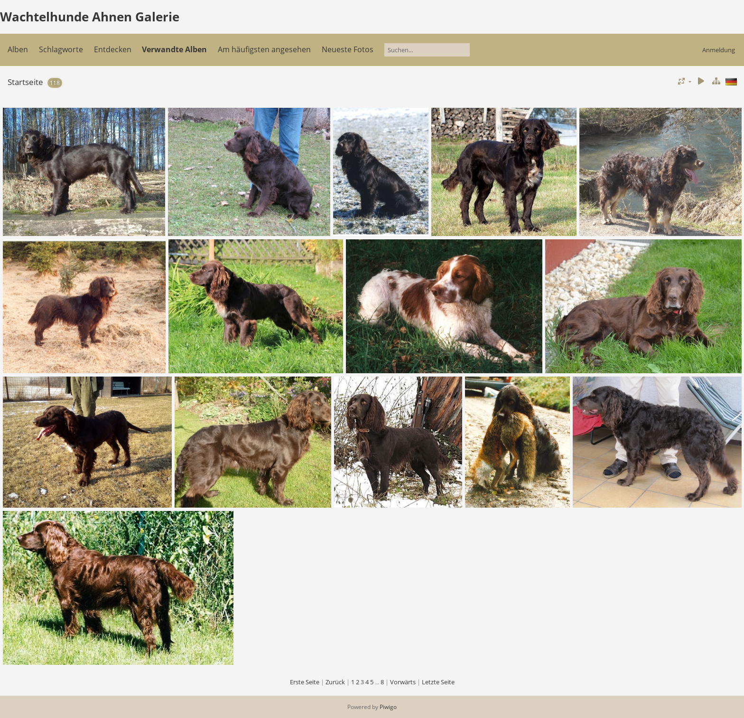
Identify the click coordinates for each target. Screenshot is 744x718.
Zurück (335, 682)
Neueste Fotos (347, 49)
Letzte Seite (438, 682)
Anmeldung (718, 50)
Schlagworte (61, 49)
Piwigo (388, 707)
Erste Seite (304, 682)
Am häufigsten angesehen (264, 49)
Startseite (25, 81)
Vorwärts (403, 682)
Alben (18, 49)
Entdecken (112, 49)
